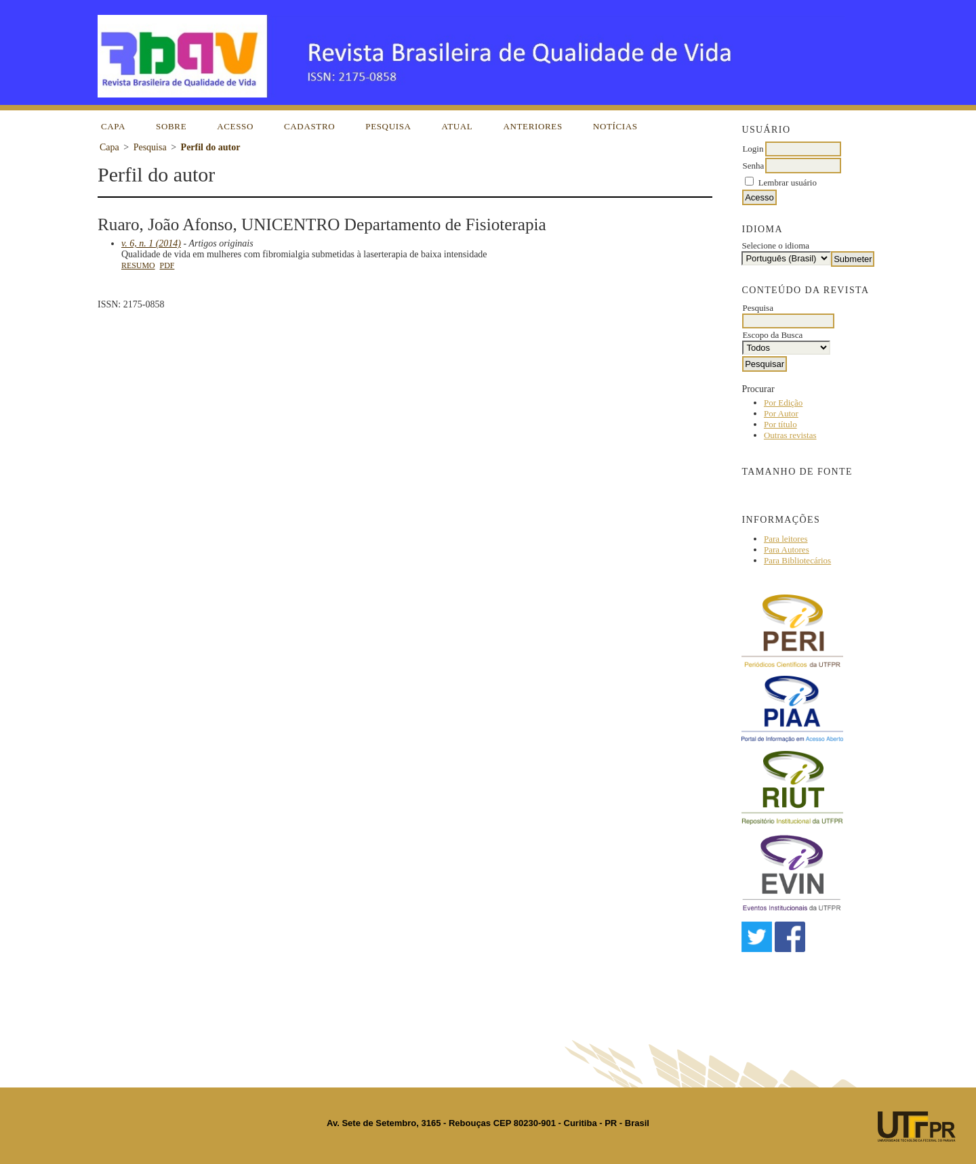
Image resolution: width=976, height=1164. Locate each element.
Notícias (615, 126)
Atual (457, 126)
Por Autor (781, 413)
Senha (753, 165)
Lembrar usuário (787, 182)
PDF (167, 265)
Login (752, 149)
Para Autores (786, 549)
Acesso (235, 126)
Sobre (171, 126)
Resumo (138, 265)
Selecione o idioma (775, 245)
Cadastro (309, 126)
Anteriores (532, 126)
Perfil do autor (211, 147)
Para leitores (786, 539)
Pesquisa (388, 126)
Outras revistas (790, 435)
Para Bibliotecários (797, 560)
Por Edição (783, 402)
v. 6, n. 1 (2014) (151, 243)
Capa (113, 126)
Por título (780, 424)
